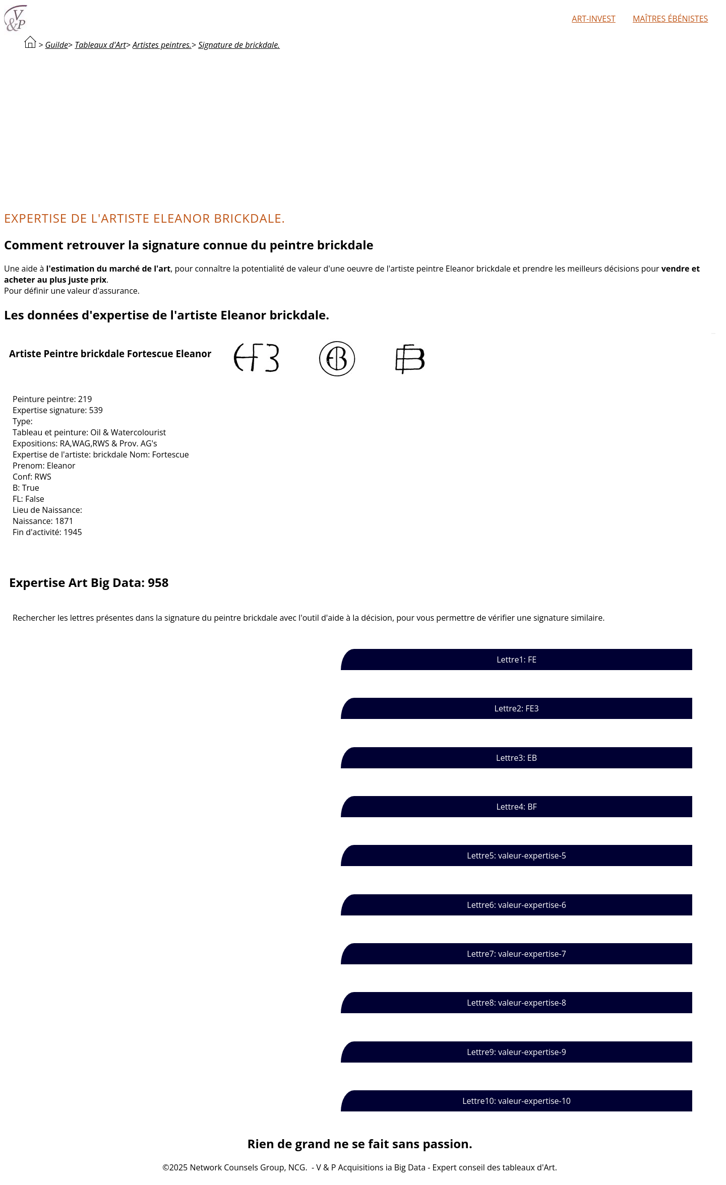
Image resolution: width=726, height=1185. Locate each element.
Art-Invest (593, 18)
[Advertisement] (359, 129)
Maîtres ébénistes (670, 18)
